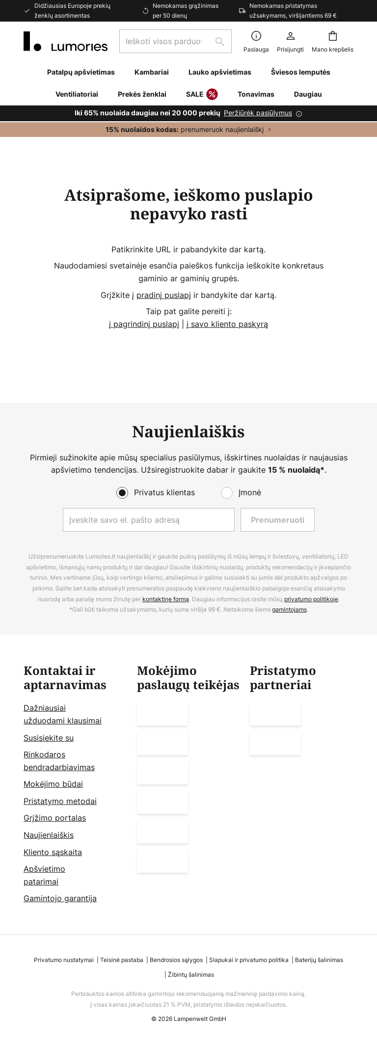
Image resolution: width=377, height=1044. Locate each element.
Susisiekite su (49, 737)
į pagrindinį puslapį (144, 324)
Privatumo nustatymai (64, 960)
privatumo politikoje (311, 599)
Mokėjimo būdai (53, 783)
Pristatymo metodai (60, 801)
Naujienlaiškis (49, 835)
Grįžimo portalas (55, 818)
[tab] (75, 784)
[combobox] (175, 41)
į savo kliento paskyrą (227, 324)
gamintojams (289, 609)
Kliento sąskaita (53, 852)
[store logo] (66, 41)
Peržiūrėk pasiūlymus (258, 112)
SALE (202, 94)
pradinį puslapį (163, 295)
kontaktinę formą (165, 599)
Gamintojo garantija (60, 898)
